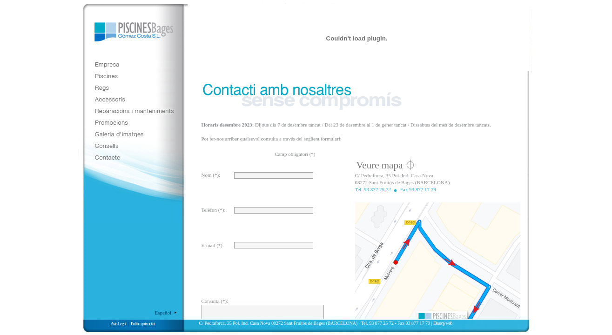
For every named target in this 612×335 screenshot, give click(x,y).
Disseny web (442, 323)
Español (163, 312)
